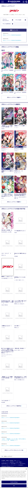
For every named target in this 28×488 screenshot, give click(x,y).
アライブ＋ (7, 20)
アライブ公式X (18, 19)
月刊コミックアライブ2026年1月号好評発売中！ (10, 428)
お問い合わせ (22, 463)
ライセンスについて (5, 462)
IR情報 (7, 460)
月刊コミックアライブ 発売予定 (13, 405)
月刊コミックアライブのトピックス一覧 (14, 450)
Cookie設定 (20, 465)
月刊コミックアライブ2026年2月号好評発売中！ (10, 422)
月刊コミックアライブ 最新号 (13, 97)
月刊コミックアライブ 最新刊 (13, 201)
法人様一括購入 (19, 462)
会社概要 (3, 460)
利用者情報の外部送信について (7, 466)
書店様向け (12, 462)
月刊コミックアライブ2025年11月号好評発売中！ (11, 445)
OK (14, 485)
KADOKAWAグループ (5, 463)
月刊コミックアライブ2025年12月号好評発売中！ (11, 433)
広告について (16, 460)
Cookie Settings (14, 482)
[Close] (26, 469)
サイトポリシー (14, 465)
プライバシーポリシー (5, 465)
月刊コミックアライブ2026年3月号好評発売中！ (10, 417)
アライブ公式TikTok (7, 23)
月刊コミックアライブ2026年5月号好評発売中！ (12, 35)
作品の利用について (15, 463)
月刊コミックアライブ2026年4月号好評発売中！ (12, 40)
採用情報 (11, 460)
